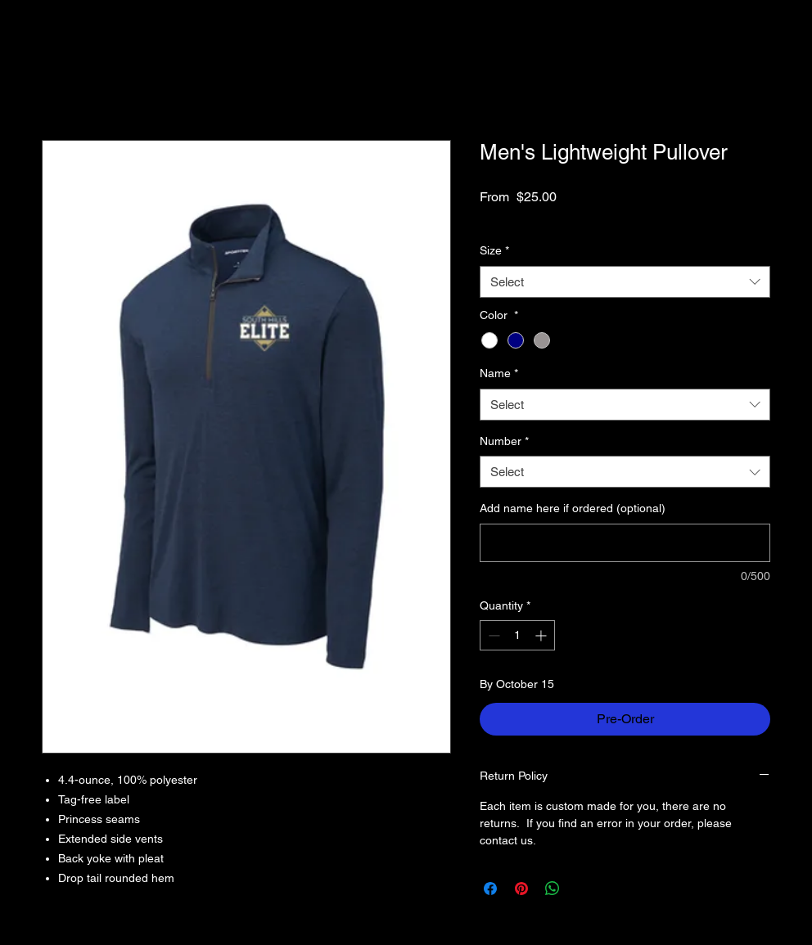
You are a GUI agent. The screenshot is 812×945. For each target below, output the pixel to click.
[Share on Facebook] (490, 888)
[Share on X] (583, 888)
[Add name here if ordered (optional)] (624, 543)
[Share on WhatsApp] (552, 888)
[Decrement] (492, 635)
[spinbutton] (517, 635)
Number (504, 441)
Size (494, 250)
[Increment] (542, 635)
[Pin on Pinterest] (521, 888)
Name (499, 373)
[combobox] (625, 282)
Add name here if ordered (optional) (572, 508)
